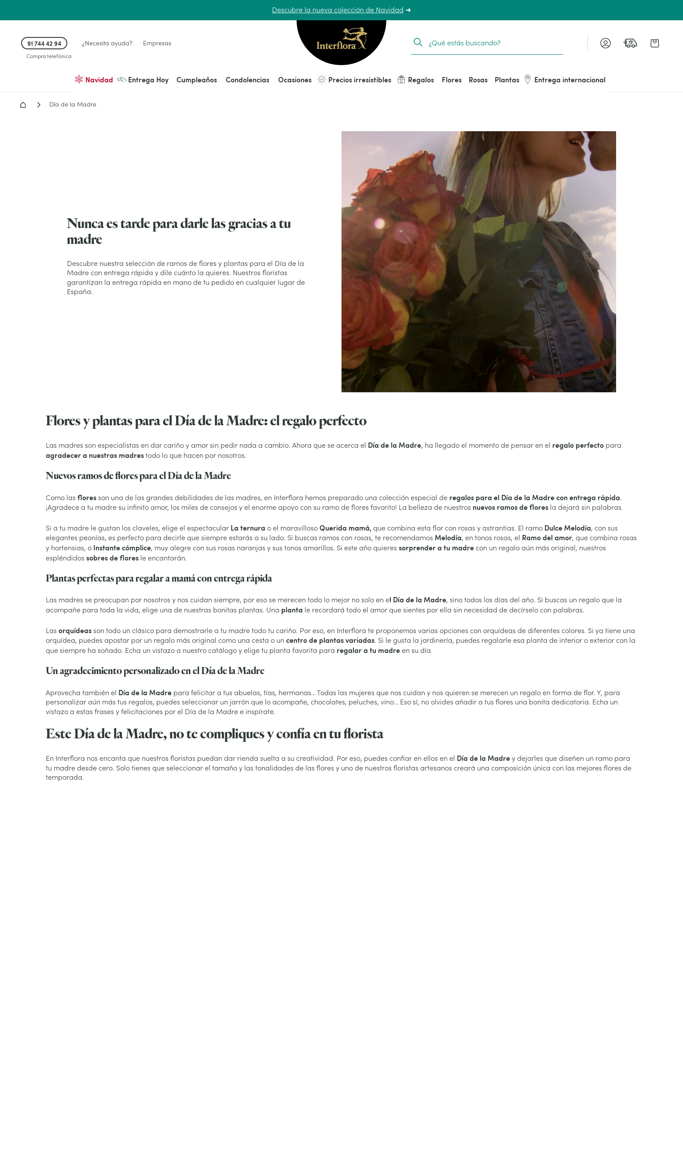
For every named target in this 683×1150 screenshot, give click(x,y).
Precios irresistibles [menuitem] (354, 79)
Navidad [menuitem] (93, 79)
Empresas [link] (157, 43)
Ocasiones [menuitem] (295, 79)
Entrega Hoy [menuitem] (143, 79)
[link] (630, 43)
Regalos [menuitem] (415, 79)
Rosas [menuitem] (478, 79)
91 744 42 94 (44, 43)
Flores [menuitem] (452, 79)
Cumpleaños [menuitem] (196, 79)
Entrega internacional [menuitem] (564, 79)
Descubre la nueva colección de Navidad (338, 9)
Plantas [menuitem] (507, 79)
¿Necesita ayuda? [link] (107, 43)
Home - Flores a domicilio (23, 105)
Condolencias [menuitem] (247, 79)
